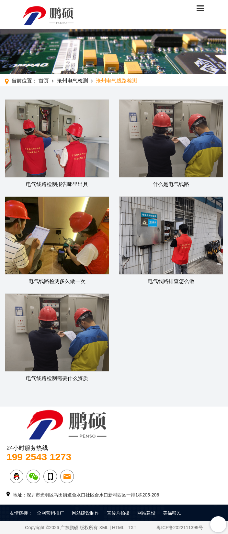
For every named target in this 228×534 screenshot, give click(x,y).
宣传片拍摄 (118, 513)
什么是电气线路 (171, 184)
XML (103, 527)
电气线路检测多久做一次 (57, 281)
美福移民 (172, 513)
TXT (132, 527)
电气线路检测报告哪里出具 (57, 184)
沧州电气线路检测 (116, 80)
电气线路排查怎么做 (171, 281)
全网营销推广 (50, 513)
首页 (44, 80)
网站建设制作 (85, 513)
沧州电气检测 (72, 80)
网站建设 (146, 513)
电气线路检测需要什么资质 (57, 378)
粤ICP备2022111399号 (179, 527)
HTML (118, 527)
